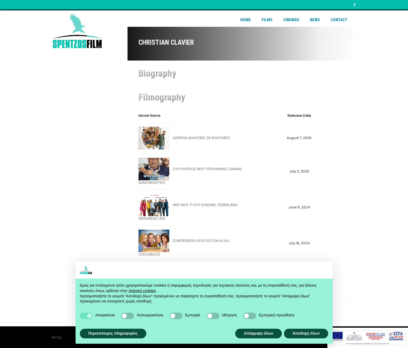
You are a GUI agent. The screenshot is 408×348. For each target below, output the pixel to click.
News (315, 19)
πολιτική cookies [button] (142, 291)
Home (245, 19)
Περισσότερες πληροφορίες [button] (113, 333)
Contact (339, 19)
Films (266, 19)
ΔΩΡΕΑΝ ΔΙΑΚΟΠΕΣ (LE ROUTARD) (201, 137)
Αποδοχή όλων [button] (306, 333)
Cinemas (291, 19)
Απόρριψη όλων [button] (258, 333)
